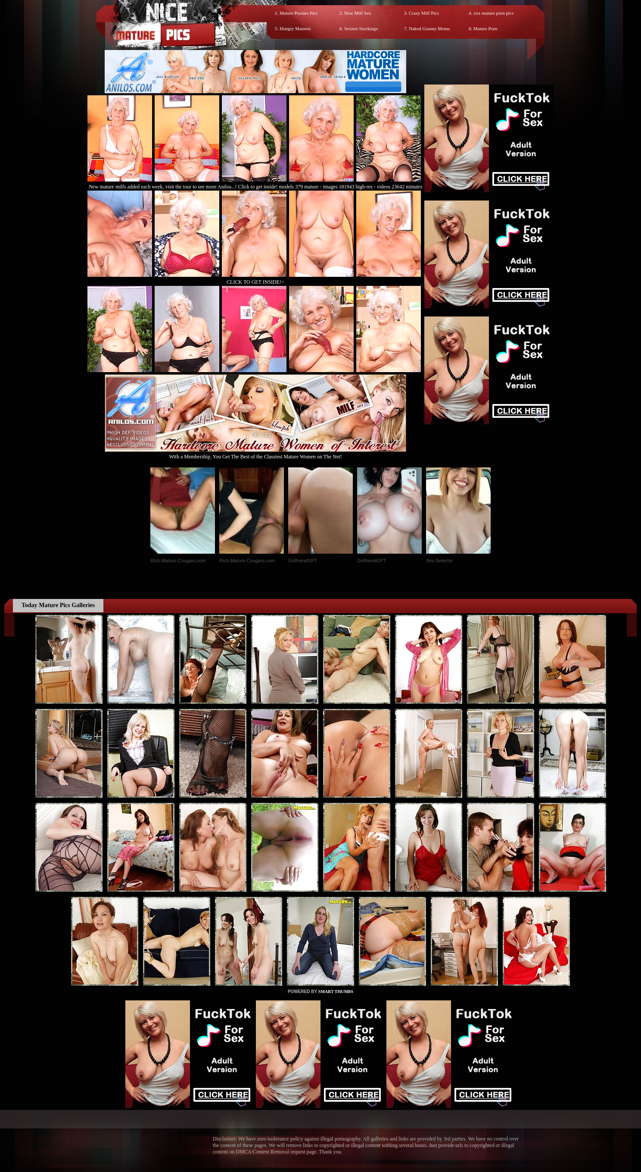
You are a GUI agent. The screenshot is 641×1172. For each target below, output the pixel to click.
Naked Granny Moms (429, 28)
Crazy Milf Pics (424, 13)
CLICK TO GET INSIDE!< (255, 282)
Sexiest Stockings (361, 28)
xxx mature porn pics (493, 13)
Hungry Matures (295, 28)
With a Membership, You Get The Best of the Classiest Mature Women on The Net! (255, 453)
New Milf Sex (357, 13)
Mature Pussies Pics (298, 13)
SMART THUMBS (335, 991)
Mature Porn (485, 28)
